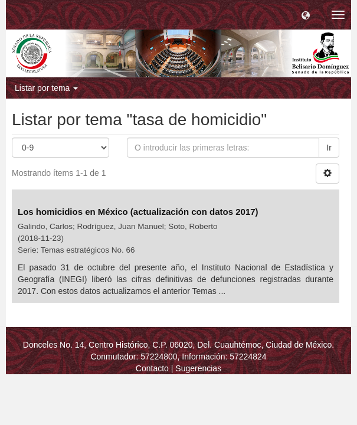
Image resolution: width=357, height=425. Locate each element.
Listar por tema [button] (46, 88)
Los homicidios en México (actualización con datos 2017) (139, 212)
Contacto (152, 368)
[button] (305, 15)
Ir (329, 147)
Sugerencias (198, 368)
